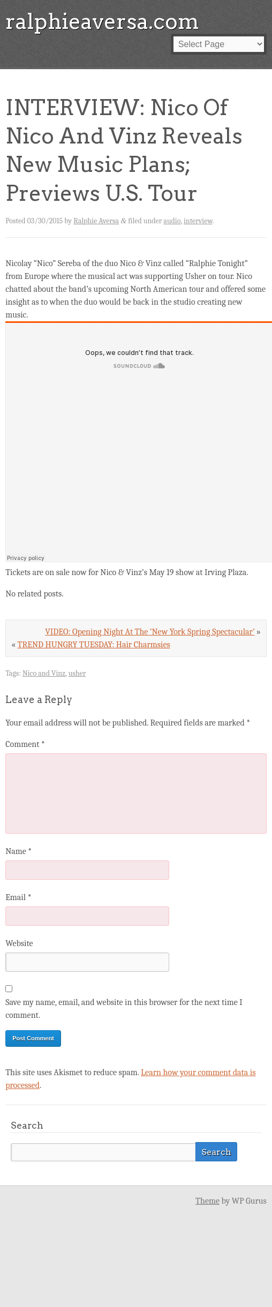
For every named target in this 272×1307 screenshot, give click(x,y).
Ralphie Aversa (96, 220)
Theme (207, 1201)
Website (19, 943)
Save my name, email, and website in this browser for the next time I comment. (124, 1009)
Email (18, 897)
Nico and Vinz (43, 673)
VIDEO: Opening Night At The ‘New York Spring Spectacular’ (149, 632)
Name (18, 851)
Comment (25, 744)
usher (77, 673)
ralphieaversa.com (102, 21)
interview (198, 220)
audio (171, 220)
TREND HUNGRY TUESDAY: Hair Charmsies (94, 644)
